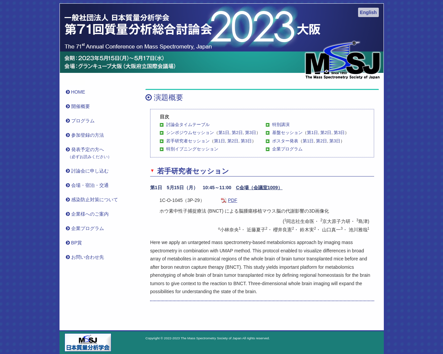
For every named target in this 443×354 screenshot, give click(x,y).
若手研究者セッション (188, 141)
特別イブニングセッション (192, 149)
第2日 (237, 132)
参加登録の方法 (86, 135)
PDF (232, 200)
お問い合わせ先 (86, 257)
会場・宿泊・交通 (88, 185)
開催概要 (79, 106)
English (368, 12)
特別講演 (281, 124)
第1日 (223, 132)
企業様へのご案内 (88, 214)
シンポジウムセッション (190, 132)
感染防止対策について (93, 199)
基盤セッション (287, 132)
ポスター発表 (285, 141)
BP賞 (75, 242)
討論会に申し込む (88, 170)
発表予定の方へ (90, 153)
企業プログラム (287, 149)
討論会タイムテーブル (188, 124)
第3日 (250, 132)
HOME (76, 92)
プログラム (81, 120)
